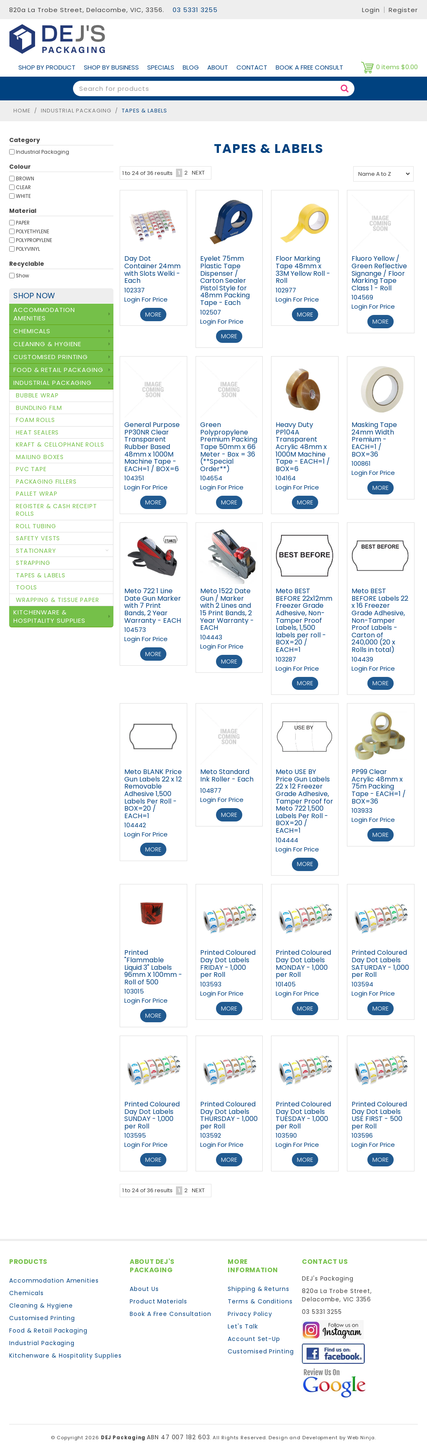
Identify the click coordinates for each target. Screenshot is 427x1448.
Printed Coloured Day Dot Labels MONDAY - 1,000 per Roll (303, 959)
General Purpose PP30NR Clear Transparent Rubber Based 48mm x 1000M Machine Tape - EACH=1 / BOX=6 (152, 446)
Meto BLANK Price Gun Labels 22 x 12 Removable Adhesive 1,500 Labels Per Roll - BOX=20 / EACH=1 (153, 791)
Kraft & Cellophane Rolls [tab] (60, 444)
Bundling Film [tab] (39, 408)
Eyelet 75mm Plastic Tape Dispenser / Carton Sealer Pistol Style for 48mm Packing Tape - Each (225, 280)
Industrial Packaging (76, 110)
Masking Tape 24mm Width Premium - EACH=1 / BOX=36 (374, 438)
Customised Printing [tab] (50, 356)
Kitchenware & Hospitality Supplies (65, 1349)
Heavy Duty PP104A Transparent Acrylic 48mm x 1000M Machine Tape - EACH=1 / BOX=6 (303, 446)
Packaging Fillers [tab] (46, 481)
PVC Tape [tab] (31, 469)
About (217, 67)
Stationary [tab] (36, 551)
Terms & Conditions (260, 1295)
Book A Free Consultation (170, 1307)
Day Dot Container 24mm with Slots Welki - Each (152, 269)
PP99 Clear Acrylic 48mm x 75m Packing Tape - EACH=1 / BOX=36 (379, 783)
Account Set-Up (254, 1332)
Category (24, 140)
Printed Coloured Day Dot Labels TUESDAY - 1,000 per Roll (303, 1110)
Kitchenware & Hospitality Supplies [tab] (49, 616)
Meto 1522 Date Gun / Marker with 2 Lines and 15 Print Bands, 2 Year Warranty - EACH (227, 607)
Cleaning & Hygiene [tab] (47, 344)
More (153, 314)
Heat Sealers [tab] (37, 432)
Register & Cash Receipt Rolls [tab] (56, 510)
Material (22, 211)
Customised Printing (42, 1312)
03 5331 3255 (195, 10)
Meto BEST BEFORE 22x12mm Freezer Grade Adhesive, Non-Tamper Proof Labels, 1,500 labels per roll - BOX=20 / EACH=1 (304, 618)
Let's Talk (243, 1320)
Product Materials (158, 1295)
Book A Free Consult (309, 67)
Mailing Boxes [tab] (40, 457)
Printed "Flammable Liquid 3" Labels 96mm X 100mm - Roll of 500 (153, 963)
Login (371, 10)
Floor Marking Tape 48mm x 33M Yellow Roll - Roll (303, 269)
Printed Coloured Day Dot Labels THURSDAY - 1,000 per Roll (229, 1110)
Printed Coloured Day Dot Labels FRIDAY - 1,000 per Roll (228, 959)
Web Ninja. (361, 1431)
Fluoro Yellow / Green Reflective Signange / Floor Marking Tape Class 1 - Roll (379, 273)
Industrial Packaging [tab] (52, 382)
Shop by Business (111, 67)
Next (198, 173)
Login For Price (146, 299)
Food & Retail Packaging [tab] (58, 369)
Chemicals (26, 1287)
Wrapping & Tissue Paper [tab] (57, 600)
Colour (20, 166)
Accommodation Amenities (54, 1274)
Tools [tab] (26, 587)
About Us (144, 1282)
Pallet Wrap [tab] (36, 493)
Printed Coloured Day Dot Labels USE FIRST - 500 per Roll (379, 1110)
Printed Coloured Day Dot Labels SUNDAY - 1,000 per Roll (152, 1110)
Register (403, 10)
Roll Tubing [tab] (36, 526)
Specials (160, 67)
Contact (251, 67)
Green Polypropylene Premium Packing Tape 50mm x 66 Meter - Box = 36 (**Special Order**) (228, 446)
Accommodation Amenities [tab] (44, 313)
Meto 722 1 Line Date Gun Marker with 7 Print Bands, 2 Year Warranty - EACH (152, 603)
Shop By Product (46, 67)
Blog (191, 67)
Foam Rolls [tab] (35, 420)
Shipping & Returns (258, 1282)
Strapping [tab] (33, 563)
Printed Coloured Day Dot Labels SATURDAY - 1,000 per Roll (380, 959)
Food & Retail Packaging (48, 1324)
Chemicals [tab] (31, 331)
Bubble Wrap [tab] (37, 395)
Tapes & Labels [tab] (40, 575)
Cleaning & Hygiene (41, 1299)
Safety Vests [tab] (38, 538)
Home (21, 110)
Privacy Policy (250, 1307)
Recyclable (26, 264)
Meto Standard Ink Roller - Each (227, 772)
